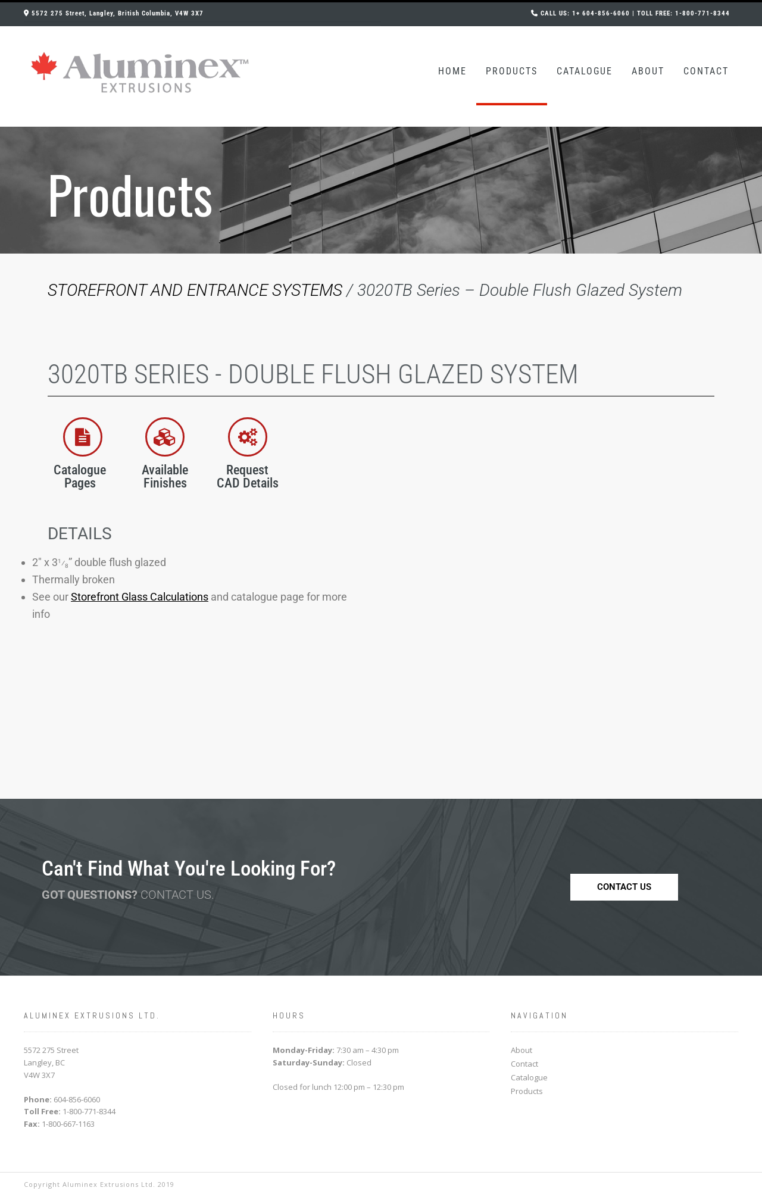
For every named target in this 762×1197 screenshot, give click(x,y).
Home (452, 71)
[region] (381, 190)
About (648, 71)
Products (512, 71)
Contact (706, 71)
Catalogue (585, 71)
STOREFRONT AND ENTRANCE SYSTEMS (195, 290)
